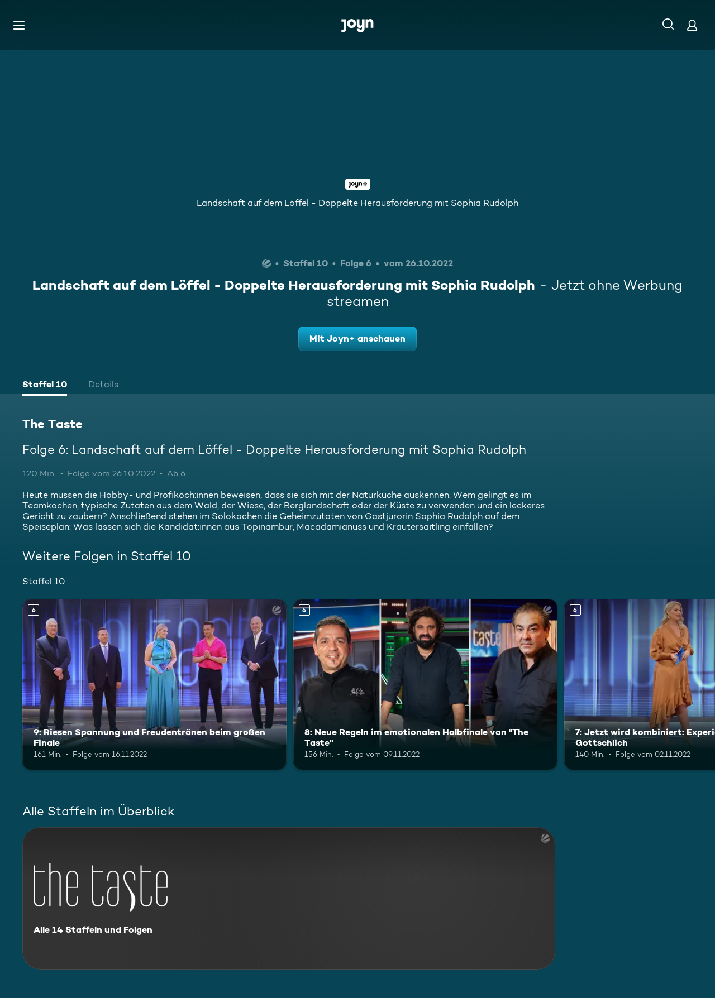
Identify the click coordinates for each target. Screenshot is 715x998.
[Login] (692, 25)
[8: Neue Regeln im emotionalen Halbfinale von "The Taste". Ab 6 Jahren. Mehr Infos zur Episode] (425, 684)
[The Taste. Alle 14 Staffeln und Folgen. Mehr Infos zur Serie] (288, 898)
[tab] (44, 386)
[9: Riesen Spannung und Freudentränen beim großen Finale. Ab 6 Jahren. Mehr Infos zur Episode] (154, 684)
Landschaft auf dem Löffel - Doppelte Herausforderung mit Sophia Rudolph (357, 203)
